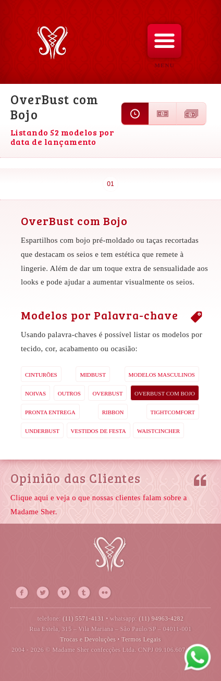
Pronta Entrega (50, 412)
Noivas (35, 393)
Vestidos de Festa (98, 431)
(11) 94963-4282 (161, 618)
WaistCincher (158, 431)
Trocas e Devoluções (88, 639)
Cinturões (41, 375)
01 (110, 184)
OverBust (107, 393)
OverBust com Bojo (164, 393)
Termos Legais (141, 639)
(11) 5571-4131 (83, 618)
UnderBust (42, 431)
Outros (69, 393)
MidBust (93, 375)
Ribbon (113, 412)
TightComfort (173, 412)
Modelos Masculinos (162, 375)
